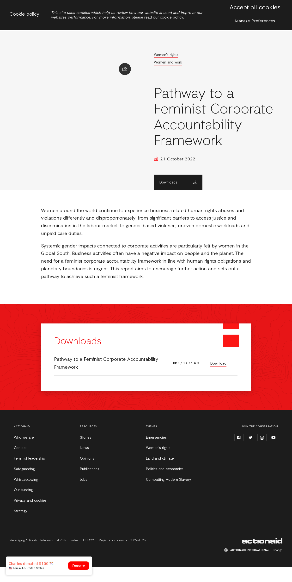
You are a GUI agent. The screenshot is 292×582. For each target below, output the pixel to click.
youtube (273, 452)
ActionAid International (262, 555)
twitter (250, 452)
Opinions (87, 473)
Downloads (181, 197)
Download (218, 378)
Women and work (180, 62)
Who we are (24, 452)
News (84, 462)
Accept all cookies (255, 8)
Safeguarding (24, 483)
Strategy (20, 526)
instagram (262, 452)
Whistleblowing (26, 494)
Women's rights (178, 55)
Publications (89, 483)
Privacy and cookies (30, 515)
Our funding (23, 504)
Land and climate (160, 473)
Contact (20, 462)
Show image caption (135, 72)
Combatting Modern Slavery (168, 494)
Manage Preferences (255, 21)
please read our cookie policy (157, 17)
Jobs (83, 494)
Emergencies (156, 452)
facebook (238, 452)
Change (277, 565)
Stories (85, 452)
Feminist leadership (29, 473)
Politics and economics (164, 483)
